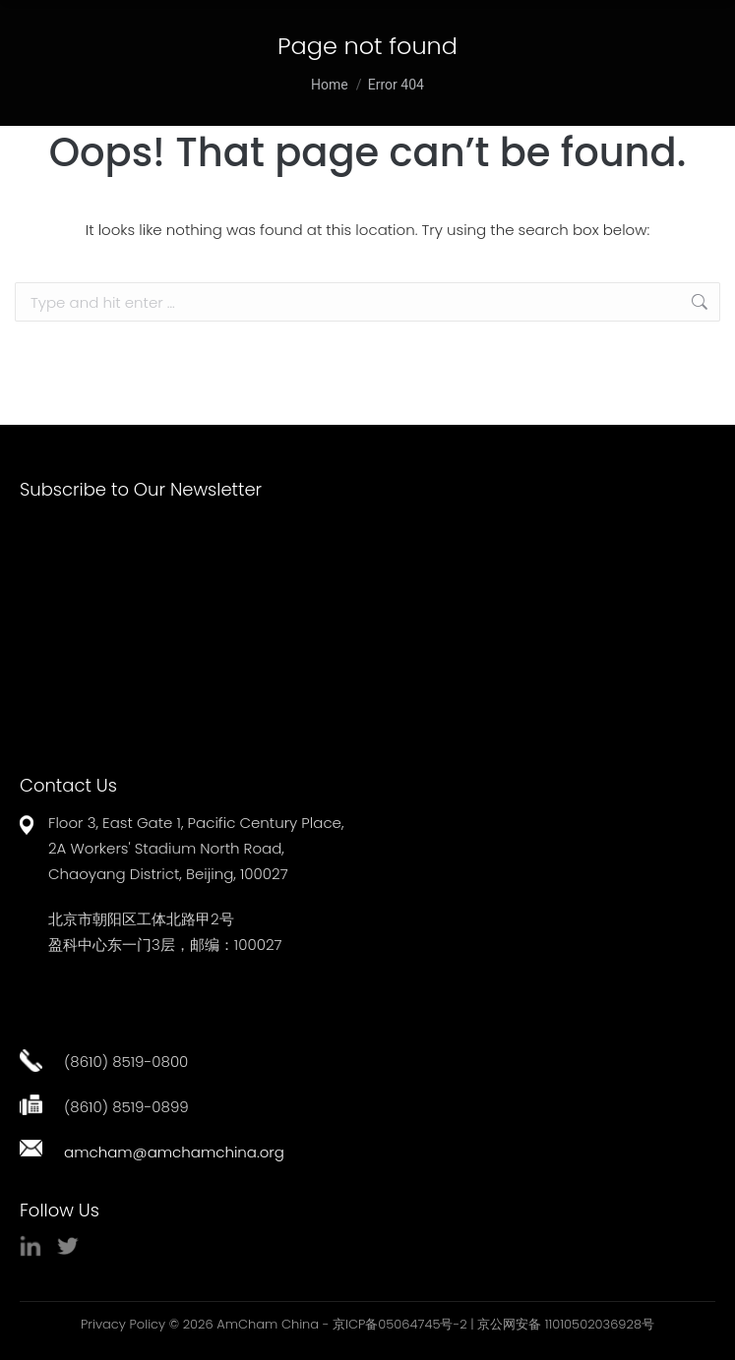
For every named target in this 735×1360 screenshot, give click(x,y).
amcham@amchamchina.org (174, 1152)
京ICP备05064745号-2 (400, 1324)
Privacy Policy (123, 1324)
